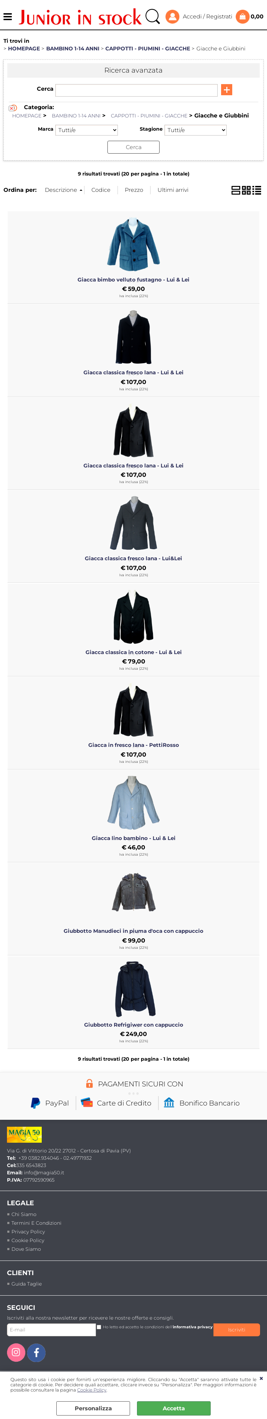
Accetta (174, 1408)
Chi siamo (24, 1214)
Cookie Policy (91, 1390)
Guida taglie (26, 1283)
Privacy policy (28, 1231)
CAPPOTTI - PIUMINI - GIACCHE (149, 116)
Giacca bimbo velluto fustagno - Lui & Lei (133, 279)
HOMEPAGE (26, 116)
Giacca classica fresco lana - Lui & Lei (133, 372)
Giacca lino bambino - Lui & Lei (134, 838)
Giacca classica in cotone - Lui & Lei (134, 652)
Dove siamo (26, 1249)
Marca (46, 129)
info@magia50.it (44, 1172)
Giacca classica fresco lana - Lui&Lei (133, 558)
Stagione (151, 129)
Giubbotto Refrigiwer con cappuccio (133, 1024)
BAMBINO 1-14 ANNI (76, 116)
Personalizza (93, 1408)
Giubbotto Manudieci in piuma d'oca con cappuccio (133, 931)
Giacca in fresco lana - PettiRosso (133, 745)
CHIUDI (261, 1378)
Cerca (45, 88)
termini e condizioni (36, 1223)
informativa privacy (193, 1326)
